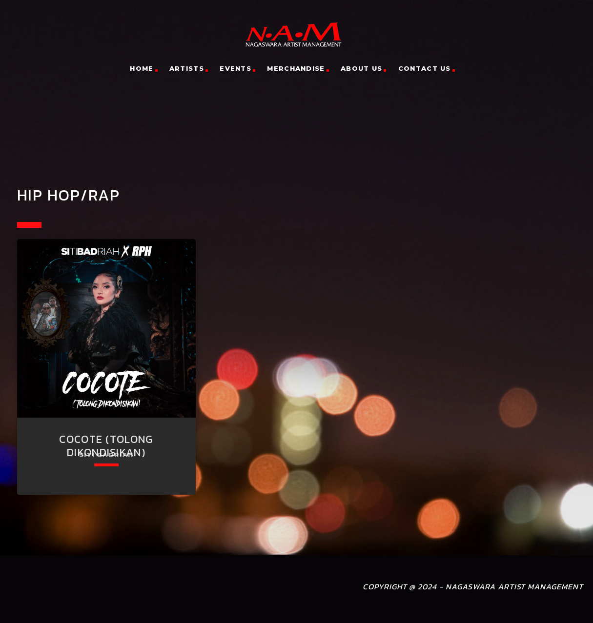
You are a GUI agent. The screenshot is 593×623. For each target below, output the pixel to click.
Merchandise (296, 68)
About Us (361, 68)
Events (235, 68)
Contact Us (424, 68)
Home (141, 68)
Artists (186, 68)
